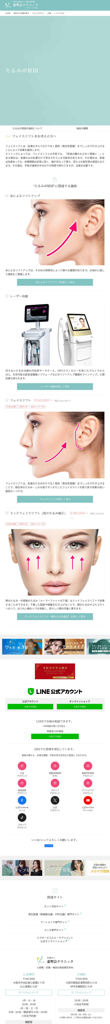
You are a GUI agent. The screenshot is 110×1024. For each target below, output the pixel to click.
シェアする (48, 846)
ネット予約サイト (55, 906)
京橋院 (81, 974)
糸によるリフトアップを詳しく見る (55, 282)
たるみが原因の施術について (27, 128)
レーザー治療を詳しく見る (55, 386)
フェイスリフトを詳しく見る (55, 499)
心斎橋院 (29, 974)
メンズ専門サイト (55, 930)
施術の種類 (82, 128)
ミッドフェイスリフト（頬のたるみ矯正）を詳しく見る (55, 616)
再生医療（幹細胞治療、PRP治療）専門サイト (55, 914)
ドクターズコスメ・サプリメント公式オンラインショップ (55, 939)
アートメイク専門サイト (55, 922)
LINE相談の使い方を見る (55, 726)
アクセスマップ (29, 992)
